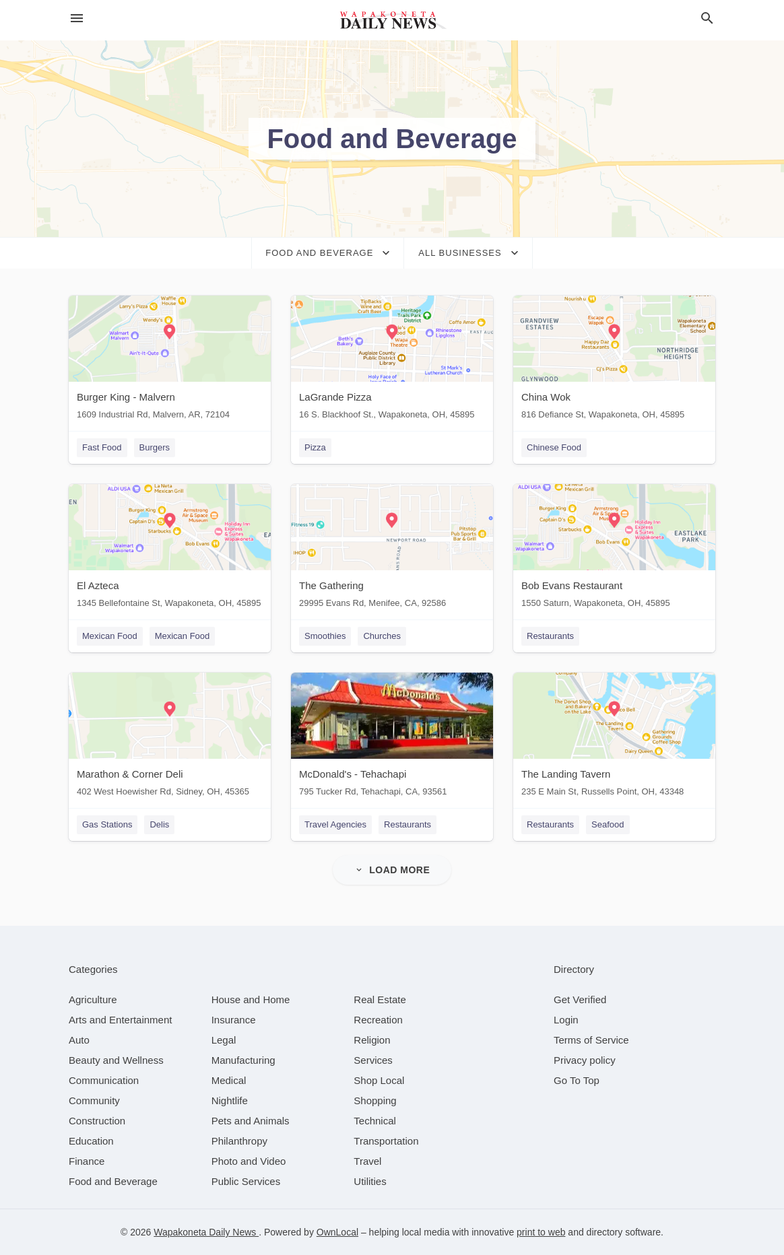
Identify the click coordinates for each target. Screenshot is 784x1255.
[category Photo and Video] (248, 1161)
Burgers (154, 447)
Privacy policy (585, 1060)
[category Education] (91, 1141)
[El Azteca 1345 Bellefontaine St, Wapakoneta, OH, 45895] (170, 549)
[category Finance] (86, 1161)
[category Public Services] (246, 1181)
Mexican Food (109, 636)
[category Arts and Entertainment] (120, 1019)
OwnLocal (337, 1232)
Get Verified (580, 999)
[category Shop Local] (379, 1080)
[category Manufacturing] (243, 1060)
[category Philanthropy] (239, 1141)
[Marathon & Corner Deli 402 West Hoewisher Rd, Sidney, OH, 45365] (170, 737)
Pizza (315, 447)
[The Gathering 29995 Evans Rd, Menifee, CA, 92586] (392, 549)
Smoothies (325, 636)
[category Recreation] (378, 1019)
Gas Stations (107, 824)
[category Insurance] (233, 1019)
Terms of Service (591, 1040)
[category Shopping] (375, 1100)
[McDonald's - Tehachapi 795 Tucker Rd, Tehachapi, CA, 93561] (392, 737)
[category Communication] (104, 1080)
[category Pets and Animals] (250, 1120)
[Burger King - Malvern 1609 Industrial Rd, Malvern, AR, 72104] (170, 360)
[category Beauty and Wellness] (116, 1060)
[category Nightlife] (229, 1100)
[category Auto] (79, 1040)
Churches (382, 636)
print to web (541, 1232)
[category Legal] (223, 1040)
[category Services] (373, 1060)
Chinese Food (554, 447)
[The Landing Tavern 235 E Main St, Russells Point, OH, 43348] (614, 737)
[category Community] (94, 1100)
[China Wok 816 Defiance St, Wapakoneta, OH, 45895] (614, 360)
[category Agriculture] (93, 999)
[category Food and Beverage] (113, 1181)
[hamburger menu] (77, 18)
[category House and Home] (250, 999)
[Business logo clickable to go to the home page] (392, 20)
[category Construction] (97, 1120)
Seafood (607, 824)
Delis (159, 824)
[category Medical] (229, 1080)
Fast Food (102, 447)
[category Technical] (375, 1120)
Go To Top (576, 1080)
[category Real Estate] (380, 999)
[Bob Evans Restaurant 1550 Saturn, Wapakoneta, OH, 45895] (614, 549)
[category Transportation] (386, 1141)
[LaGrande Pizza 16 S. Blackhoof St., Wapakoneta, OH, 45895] (392, 360)
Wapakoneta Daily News (206, 1232)
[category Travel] (367, 1161)
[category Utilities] (370, 1181)
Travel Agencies (335, 824)
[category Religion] (372, 1040)
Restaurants (550, 636)
